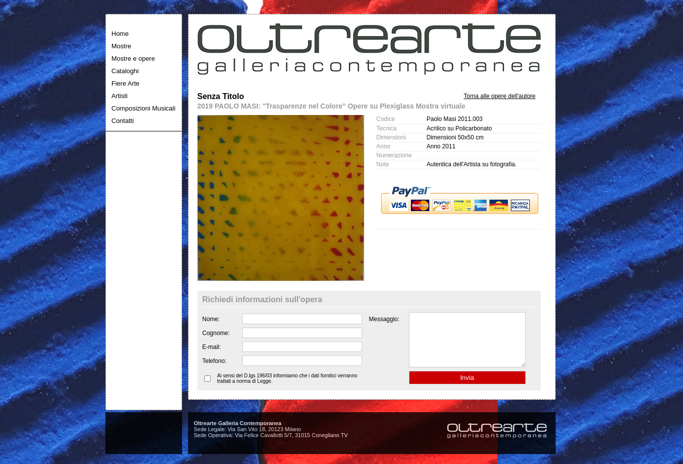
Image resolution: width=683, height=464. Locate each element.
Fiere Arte (125, 83)
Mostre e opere (133, 58)
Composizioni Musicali (143, 108)
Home (120, 33)
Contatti (122, 120)
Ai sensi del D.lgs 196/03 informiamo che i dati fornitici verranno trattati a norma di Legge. (287, 388)
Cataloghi (125, 71)
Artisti (119, 96)
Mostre (121, 46)
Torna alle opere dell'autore (499, 96)
